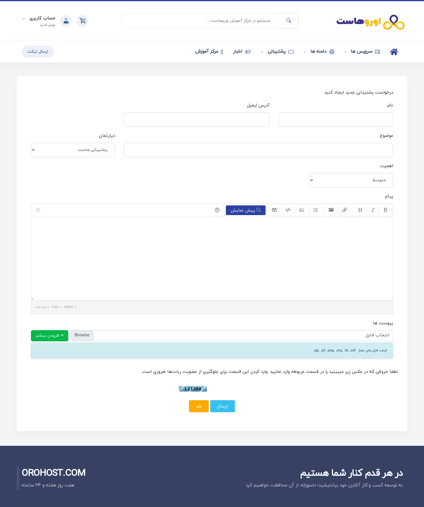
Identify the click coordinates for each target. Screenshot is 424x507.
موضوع (386, 136)
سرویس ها (365, 51)
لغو (199, 406)
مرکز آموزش (209, 51)
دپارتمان (107, 136)
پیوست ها (383, 323)
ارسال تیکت (37, 51)
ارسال (222, 406)
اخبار (242, 51)
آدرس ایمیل (258, 105)
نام (390, 105)
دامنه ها (321, 51)
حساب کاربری (41, 18)
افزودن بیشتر (49, 335)
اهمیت (386, 166)
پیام (389, 196)
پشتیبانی (280, 51)
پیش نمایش (246, 210)
